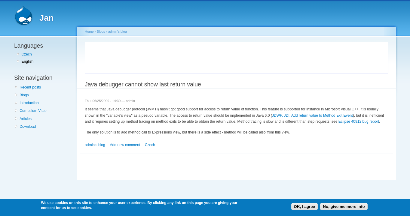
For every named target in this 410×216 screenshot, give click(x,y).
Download (28, 126)
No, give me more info (344, 206)
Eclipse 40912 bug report (358, 121)
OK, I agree (304, 206)
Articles (26, 119)
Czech (26, 54)
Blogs (24, 95)
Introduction (29, 103)
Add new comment (125, 145)
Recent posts (30, 87)
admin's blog (117, 31)
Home (89, 31)
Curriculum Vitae (33, 111)
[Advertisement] (159, 57)
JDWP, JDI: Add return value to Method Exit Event (312, 115)
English (27, 61)
